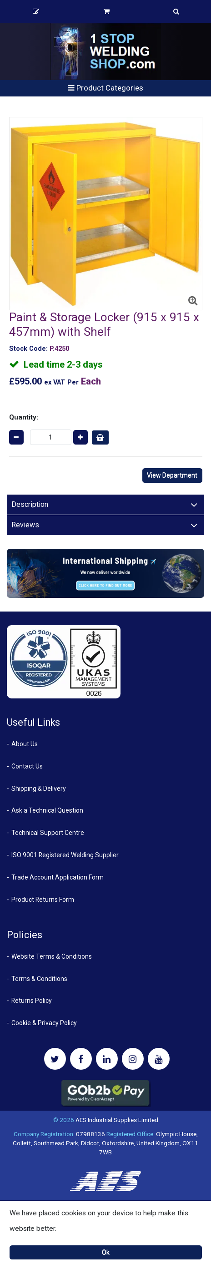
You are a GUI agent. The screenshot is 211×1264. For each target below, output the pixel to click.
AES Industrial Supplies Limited (116, 1119)
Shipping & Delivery (38, 788)
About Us (24, 744)
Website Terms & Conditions (51, 956)
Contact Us (27, 766)
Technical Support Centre (47, 832)
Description (29, 504)
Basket (107, 11)
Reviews (25, 525)
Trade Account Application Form (57, 877)
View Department (172, 475)
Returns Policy (31, 1000)
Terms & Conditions (39, 978)
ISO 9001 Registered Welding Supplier (65, 855)
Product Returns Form (42, 899)
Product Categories (105, 87)
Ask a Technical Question (47, 810)
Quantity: (23, 417)
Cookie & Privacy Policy (44, 1022)
